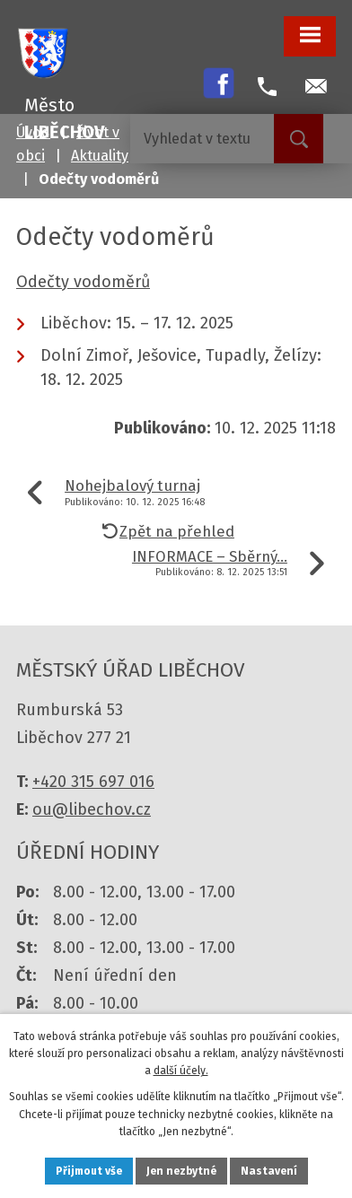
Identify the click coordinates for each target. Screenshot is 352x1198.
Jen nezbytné (181, 1171)
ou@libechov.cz (91, 809)
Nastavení (269, 1171)
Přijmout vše (89, 1171)
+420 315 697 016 (93, 781)
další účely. (181, 1070)
